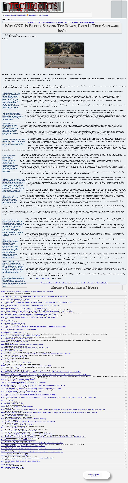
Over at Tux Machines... (7, 321)
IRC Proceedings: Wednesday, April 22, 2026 (13, 324)
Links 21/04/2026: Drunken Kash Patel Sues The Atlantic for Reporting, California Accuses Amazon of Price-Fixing (31, 449)
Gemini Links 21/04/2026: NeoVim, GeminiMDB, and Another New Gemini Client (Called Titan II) (27, 458)
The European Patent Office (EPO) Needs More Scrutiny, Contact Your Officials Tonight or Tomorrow (28, 434)
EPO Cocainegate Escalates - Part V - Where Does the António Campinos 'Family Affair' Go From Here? (28, 315)
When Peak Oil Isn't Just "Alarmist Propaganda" (14, 357)
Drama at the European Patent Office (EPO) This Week (15, 299)
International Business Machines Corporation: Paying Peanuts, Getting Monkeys (22, 345)
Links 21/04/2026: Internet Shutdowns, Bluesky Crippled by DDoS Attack (20, 461)
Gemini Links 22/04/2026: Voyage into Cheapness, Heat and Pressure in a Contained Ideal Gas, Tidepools (29, 395)
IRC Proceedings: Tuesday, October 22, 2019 (81, 22)
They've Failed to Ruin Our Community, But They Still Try (16, 363)
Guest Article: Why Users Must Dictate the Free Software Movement (47, 22)
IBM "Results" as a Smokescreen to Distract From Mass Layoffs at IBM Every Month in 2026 (26, 366)
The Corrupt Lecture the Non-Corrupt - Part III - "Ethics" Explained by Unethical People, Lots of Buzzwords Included (32, 443)
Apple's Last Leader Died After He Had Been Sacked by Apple (17, 425)
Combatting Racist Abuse (8, 360)
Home (6, 15)
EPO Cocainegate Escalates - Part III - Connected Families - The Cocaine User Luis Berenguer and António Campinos (32, 452)
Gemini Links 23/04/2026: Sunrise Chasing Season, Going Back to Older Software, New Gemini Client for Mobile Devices (33, 327)
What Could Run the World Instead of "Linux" (13, 333)
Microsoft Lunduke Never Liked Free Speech (13, 428)
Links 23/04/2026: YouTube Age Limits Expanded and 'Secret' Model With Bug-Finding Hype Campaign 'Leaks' (30, 305)
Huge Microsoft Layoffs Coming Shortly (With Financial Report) (18, 440)
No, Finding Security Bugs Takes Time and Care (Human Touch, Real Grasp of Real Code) (25, 348)
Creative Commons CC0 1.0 (43, 279)
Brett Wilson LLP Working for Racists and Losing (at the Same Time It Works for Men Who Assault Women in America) (33, 386)
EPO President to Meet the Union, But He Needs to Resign (16, 339)
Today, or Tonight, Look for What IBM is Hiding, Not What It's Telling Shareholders (23, 383)
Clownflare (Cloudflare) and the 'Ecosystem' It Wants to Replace (18, 379)
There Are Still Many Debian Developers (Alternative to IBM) (17, 416)
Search (42, 15)
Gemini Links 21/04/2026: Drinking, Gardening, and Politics (17, 407)
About (11, 15)
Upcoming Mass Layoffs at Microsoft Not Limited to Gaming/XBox (19, 330)
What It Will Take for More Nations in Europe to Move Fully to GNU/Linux (21, 392)
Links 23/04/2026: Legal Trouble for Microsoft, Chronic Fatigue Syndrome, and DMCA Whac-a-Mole (28, 318)
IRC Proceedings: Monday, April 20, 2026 (12, 467)
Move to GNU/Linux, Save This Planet (11, 351)
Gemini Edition (22, 15)
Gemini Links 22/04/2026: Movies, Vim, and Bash (14, 342)
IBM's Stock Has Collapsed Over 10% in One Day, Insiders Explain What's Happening (24, 308)
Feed (46, 15)
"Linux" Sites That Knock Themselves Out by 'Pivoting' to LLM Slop (19, 431)
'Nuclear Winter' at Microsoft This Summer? (12, 369)
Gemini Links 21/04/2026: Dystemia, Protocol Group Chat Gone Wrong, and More (23, 446)
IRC (15, 15)
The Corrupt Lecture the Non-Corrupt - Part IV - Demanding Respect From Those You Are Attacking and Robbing (31, 389)
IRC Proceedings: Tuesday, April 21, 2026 (12, 404)
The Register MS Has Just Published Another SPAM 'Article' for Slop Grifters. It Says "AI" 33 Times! (28, 422)
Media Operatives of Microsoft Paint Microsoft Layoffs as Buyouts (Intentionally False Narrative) (27, 292)
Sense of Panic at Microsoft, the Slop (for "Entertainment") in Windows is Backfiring (23, 419)
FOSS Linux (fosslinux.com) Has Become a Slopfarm (15, 455)
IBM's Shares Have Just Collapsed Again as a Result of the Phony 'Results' (20, 336)
